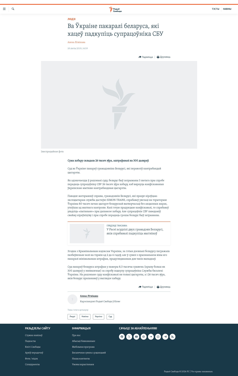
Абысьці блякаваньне (83, 341)
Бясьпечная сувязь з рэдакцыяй (89, 353)
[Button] (146, 57)
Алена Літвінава (76, 42)
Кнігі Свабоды (32, 347)
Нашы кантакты (81, 358)
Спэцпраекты (32, 364)
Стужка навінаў (33, 335)
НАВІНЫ (227, 9)
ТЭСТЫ (215, 9)
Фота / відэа (31, 358)
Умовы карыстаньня (83, 364)
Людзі (72, 19)
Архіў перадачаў (34, 353)
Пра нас (76, 335)
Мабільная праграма (83, 347)
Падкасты (30, 341)
